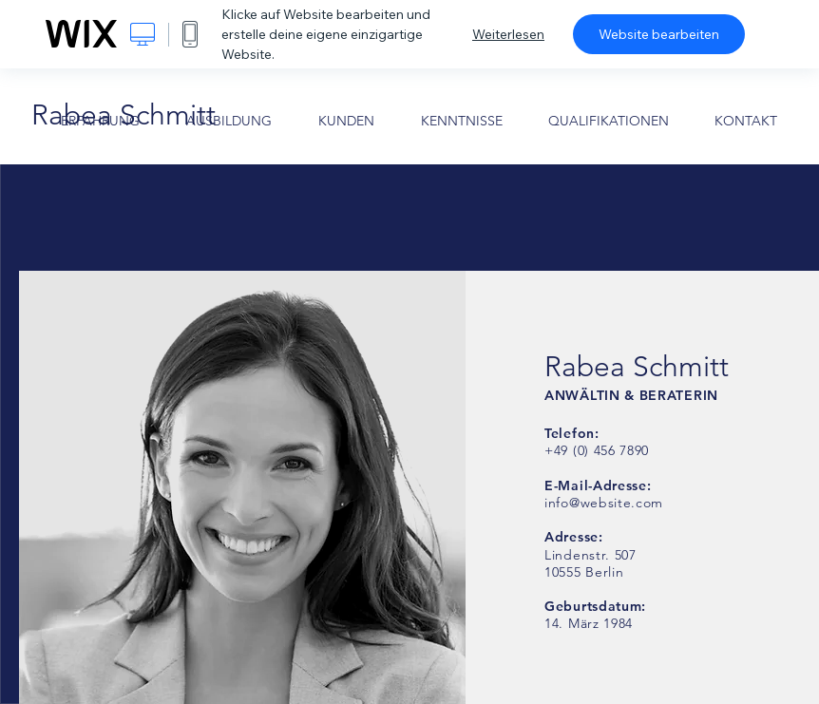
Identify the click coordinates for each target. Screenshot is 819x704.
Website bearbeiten (659, 34)
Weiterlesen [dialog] (508, 34)
